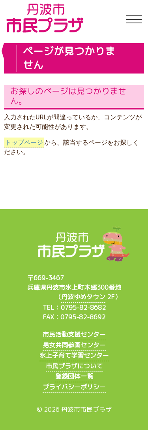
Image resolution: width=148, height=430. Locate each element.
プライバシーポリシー (74, 387)
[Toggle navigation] (134, 20)
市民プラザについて (74, 366)
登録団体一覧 (74, 376)
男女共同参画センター (74, 345)
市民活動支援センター (74, 334)
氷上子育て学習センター (74, 355)
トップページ (24, 142)
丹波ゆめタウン (83, 296)
